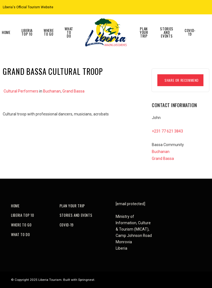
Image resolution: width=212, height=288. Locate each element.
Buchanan (52, 91)
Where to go (49, 32)
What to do (69, 32)
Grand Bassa (73, 91)
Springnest (86, 280)
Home (15, 205)
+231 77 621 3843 (167, 131)
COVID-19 (190, 32)
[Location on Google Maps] (193, 7)
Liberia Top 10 (27, 32)
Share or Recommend (182, 80)
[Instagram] (200, 7)
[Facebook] (207, 7)
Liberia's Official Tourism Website (28, 7)
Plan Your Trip (144, 32)
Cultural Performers (21, 91)
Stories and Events (166, 32)
